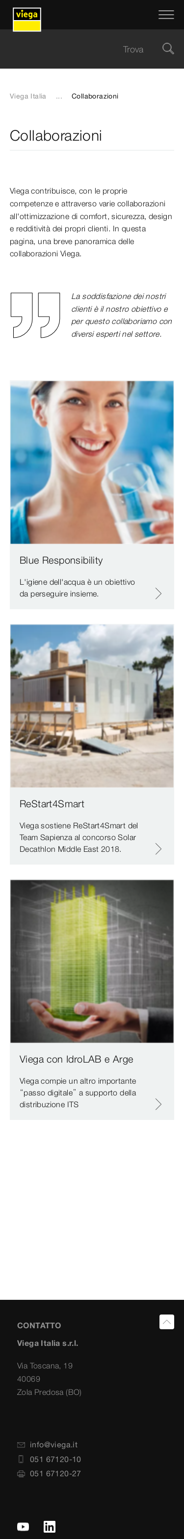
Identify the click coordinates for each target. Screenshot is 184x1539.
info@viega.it (47, 1444)
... (59, 96)
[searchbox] (84, 49)
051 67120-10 (49, 1459)
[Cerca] (168, 49)
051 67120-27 (49, 1473)
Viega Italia (28, 96)
